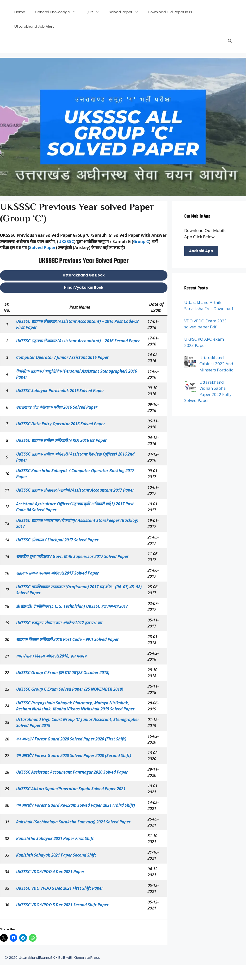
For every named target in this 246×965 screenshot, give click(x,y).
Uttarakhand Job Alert (34, 26)
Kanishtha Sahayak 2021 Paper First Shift (55, 838)
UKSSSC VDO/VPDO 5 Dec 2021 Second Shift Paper (62, 905)
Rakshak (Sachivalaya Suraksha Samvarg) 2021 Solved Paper (73, 822)
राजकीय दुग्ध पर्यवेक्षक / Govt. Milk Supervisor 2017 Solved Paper (72, 556)
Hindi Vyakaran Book (83, 287)
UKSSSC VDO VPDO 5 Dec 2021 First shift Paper (59, 888)
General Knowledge (58, 12)
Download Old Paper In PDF (171, 11)
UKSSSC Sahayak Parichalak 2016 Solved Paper (60, 390)
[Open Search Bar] (229, 41)
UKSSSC (66, 241)
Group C (141, 241)
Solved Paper (126, 12)
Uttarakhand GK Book (84, 275)
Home (19, 11)
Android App (201, 250)
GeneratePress (87, 957)
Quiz (95, 12)
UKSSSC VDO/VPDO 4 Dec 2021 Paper (50, 871)
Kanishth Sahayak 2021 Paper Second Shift (56, 855)
